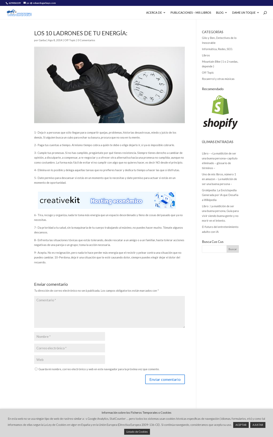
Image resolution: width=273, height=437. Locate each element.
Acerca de (154, 12)
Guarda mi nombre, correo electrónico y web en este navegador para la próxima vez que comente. (98, 369)
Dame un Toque (244, 12)
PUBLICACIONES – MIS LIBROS (190, 12)
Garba (42, 40)
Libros (206, 55)
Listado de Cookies (137, 431)
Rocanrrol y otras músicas (218, 78)
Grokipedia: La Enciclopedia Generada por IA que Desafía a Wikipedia (220, 195)
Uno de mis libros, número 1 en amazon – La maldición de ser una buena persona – (219, 179)
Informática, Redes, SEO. (217, 49)
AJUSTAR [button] (258, 424)
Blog (220, 12)
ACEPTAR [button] (240, 424)
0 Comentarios (86, 40)
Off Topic (70, 40)
